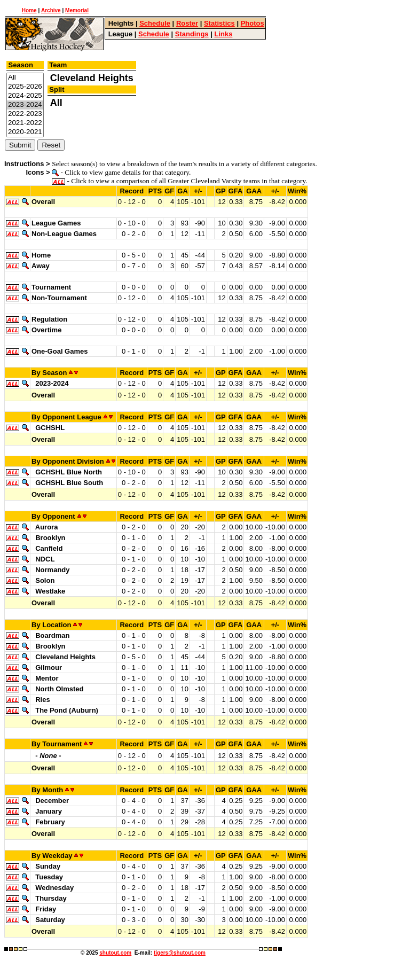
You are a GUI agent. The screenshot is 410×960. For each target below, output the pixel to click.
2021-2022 (25, 123)
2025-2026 (25, 86)
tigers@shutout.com (180, 953)
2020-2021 (25, 132)
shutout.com (115, 953)
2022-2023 (25, 114)
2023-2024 (25, 105)
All (25, 77)
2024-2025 (25, 95)
